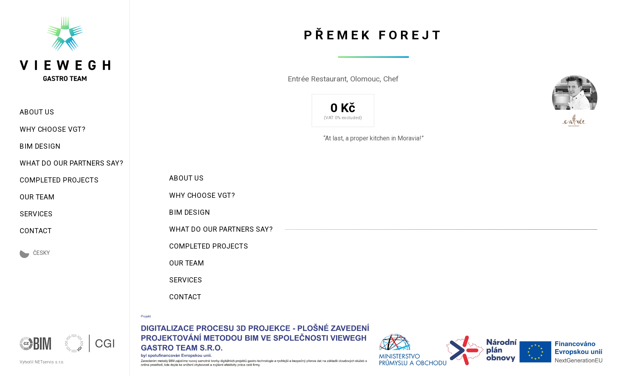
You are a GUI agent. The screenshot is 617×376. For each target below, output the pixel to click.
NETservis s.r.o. (49, 362)
